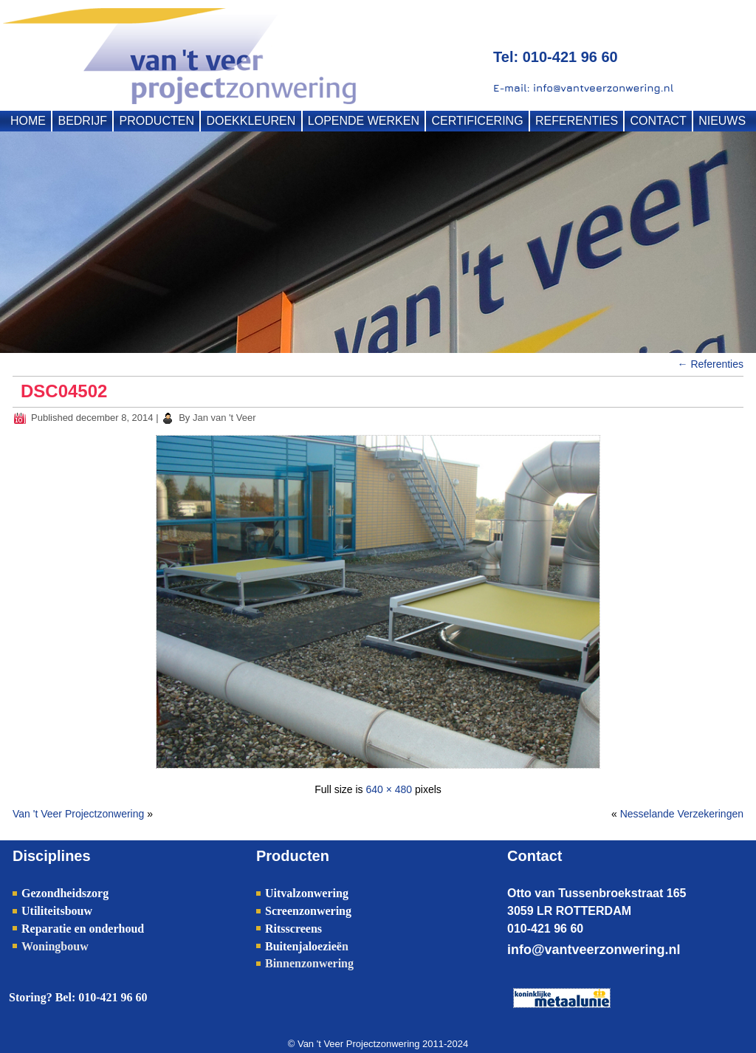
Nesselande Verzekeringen (681, 814)
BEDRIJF (82, 120)
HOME (28, 120)
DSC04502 (64, 391)
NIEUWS (722, 120)
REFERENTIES (576, 120)
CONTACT (658, 120)
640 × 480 (388, 789)
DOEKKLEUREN (250, 120)
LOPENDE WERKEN (363, 120)
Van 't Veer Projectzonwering (78, 814)
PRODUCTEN (157, 120)
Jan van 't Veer (224, 417)
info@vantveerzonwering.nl (594, 949)
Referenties (710, 364)
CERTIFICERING (477, 120)
